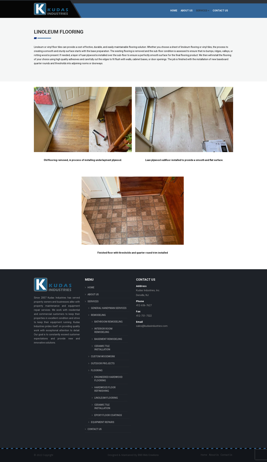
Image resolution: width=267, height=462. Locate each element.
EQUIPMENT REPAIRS (102, 422)
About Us (214, 454)
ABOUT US (187, 10)
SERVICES (201, 10)
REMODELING (98, 315)
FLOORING (97, 370)
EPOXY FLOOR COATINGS (108, 415)
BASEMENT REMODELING (108, 339)
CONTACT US (220, 10)
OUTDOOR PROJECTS (103, 363)
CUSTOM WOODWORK (103, 356)
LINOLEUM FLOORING (106, 397)
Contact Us (226, 454)
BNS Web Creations (148, 455)
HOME (173, 10)
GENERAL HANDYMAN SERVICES (109, 308)
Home (204, 454)
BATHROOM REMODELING (108, 321)
